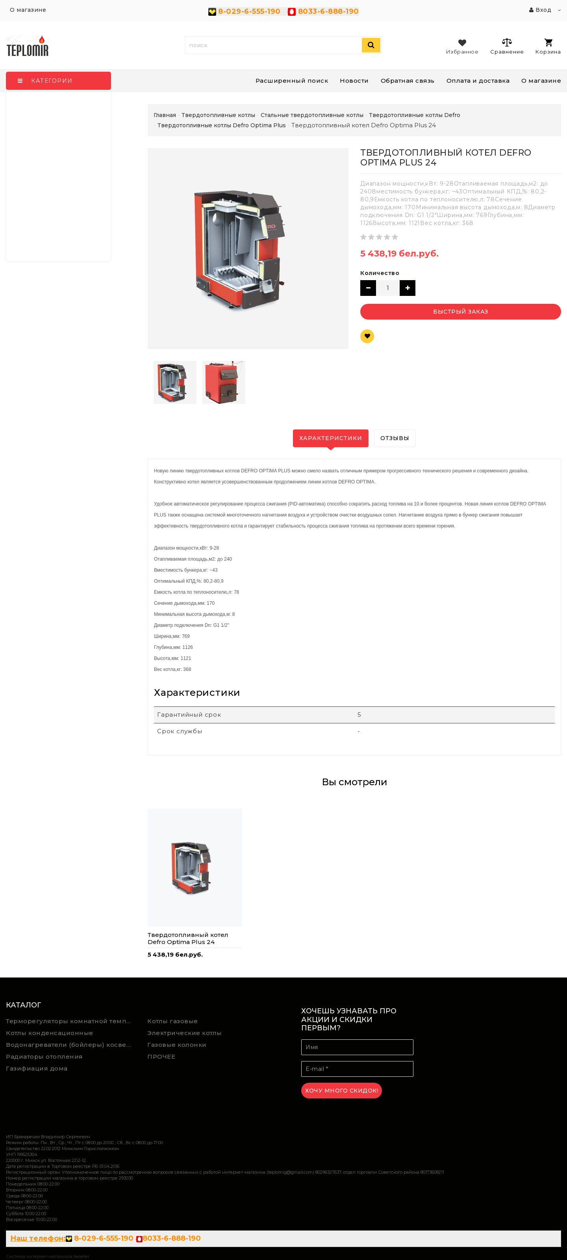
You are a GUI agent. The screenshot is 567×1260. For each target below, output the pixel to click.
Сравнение (507, 46)
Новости (354, 80)
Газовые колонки (177, 1044)
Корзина (548, 47)
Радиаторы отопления (44, 1056)
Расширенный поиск (292, 80)
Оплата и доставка (478, 80)
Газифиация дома (37, 1068)
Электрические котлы (184, 1033)
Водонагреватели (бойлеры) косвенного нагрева (71, 1044)
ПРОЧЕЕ (161, 1056)
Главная (165, 115)
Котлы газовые (172, 1021)
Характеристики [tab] (330, 438)
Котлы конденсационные (49, 1033)
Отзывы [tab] (395, 438)
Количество (379, 273)
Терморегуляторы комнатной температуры (71, 1021)
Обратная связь (408, 80)
